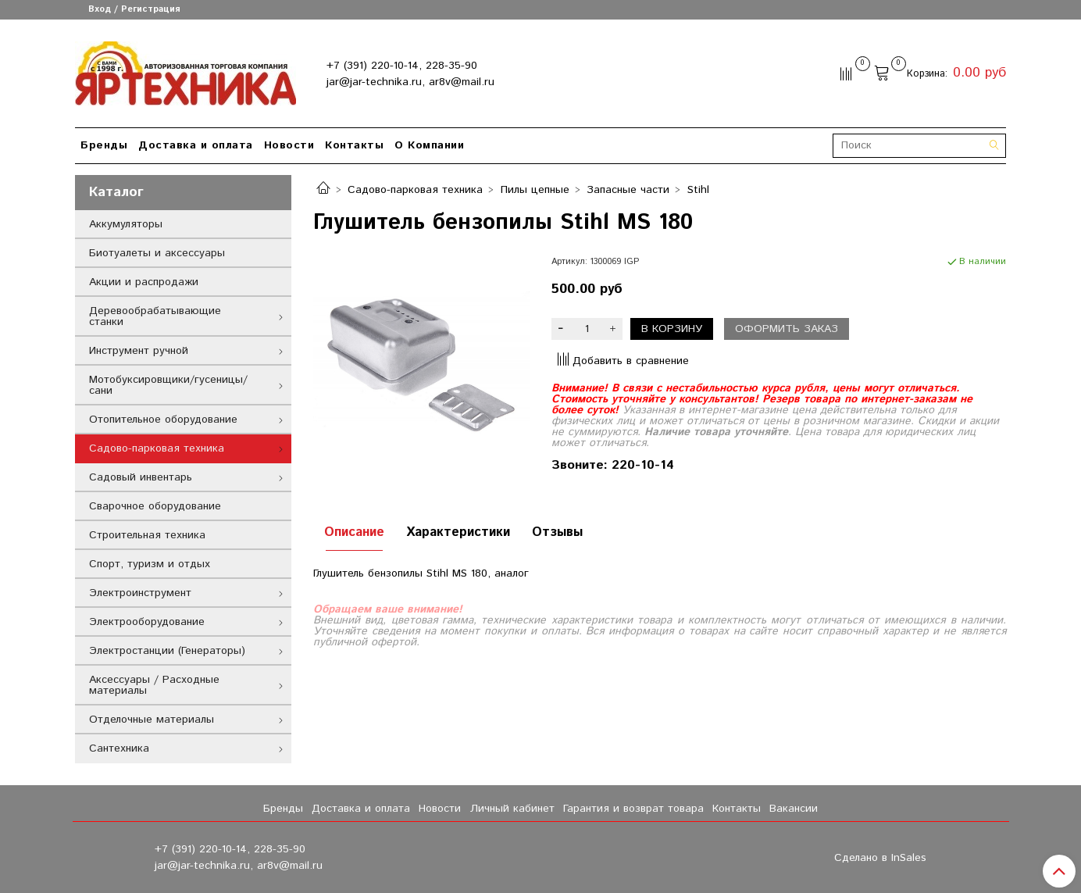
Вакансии (793, 808)
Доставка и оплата (195, 145)
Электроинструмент (140, 593)
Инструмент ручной (138, 351)
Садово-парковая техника (415, 190)
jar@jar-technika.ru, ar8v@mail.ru (410, 82)
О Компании (429, 145)
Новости (289, 145)
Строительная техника (147, 535)
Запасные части (628, 190)
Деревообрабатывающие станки (155, 316)
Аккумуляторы (125, 224)
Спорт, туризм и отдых (149, 564)
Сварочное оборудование (155, 506)
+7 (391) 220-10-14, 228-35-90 (401, 65)
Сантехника (119, 748)
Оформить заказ (786, 329)
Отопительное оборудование (163, 419)
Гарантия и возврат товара (633, 808)
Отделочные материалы (151, 719)
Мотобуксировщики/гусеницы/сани (168, 385)
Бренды (103, 145)
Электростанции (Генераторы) (167, 651)
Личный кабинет (512, 808)
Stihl (698, 190)
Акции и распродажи (143, 282)
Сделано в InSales (880, 857)
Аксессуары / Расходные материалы (154, 685)
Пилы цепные (535, 190)
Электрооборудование (147, 622)
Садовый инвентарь (140, 477)
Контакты (354, 145)
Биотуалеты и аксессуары (157, 253)
